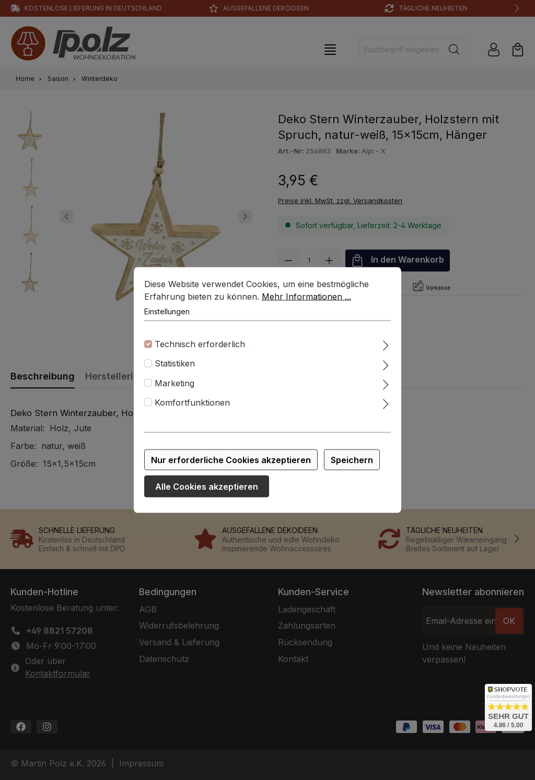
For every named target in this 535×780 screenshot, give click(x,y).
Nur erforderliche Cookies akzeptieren (231, 462)
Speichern (352, 462)
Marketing (174, 385)
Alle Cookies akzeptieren (206, 488)
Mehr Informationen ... (306, 298)
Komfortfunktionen (192, 404)
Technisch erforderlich (200, 346)
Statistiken (175, 365)
